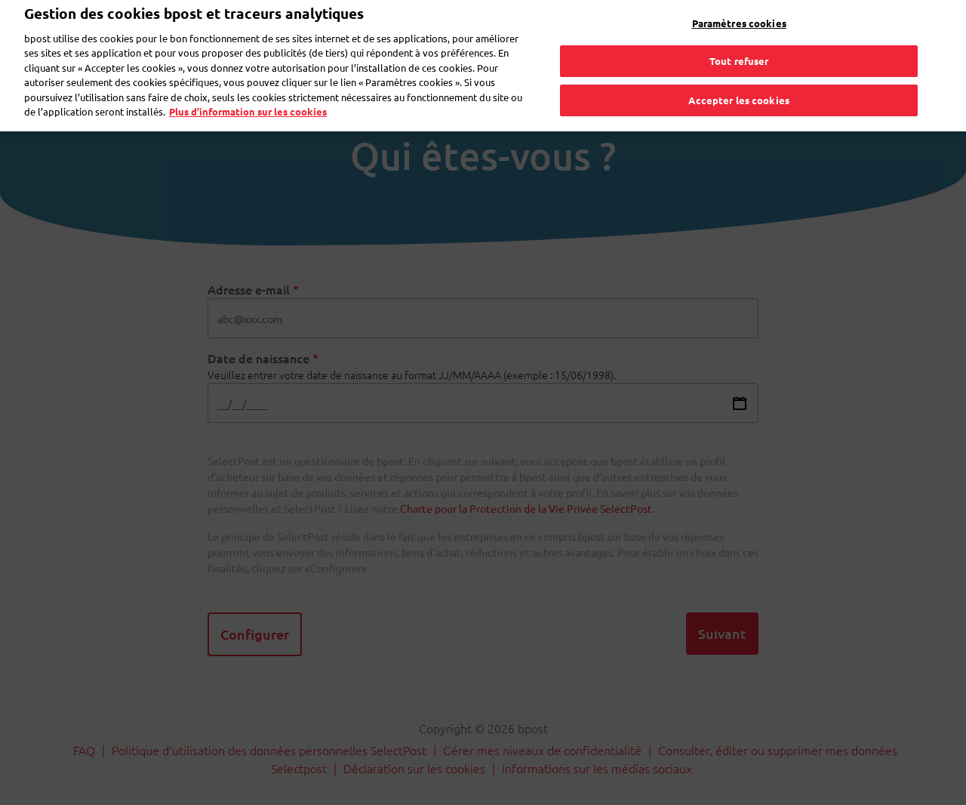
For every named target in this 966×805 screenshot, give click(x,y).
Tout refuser (739, 38)
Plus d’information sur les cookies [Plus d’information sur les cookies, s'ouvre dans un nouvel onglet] (248, 88)
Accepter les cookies (738, 77)
